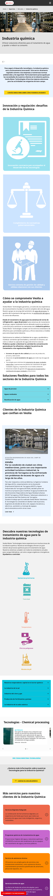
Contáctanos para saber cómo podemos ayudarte (26, 92)
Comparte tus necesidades (14, 893)
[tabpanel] (25, 736)
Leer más (8, 512)
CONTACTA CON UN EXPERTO (28, 781)
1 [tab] (25, 748)
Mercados (20, 9)
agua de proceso (41, 311)
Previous (2, 748)
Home (4, 9)
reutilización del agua (41, 313)
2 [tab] (27, 748)
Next (50, 748)
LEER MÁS (26, 815)
